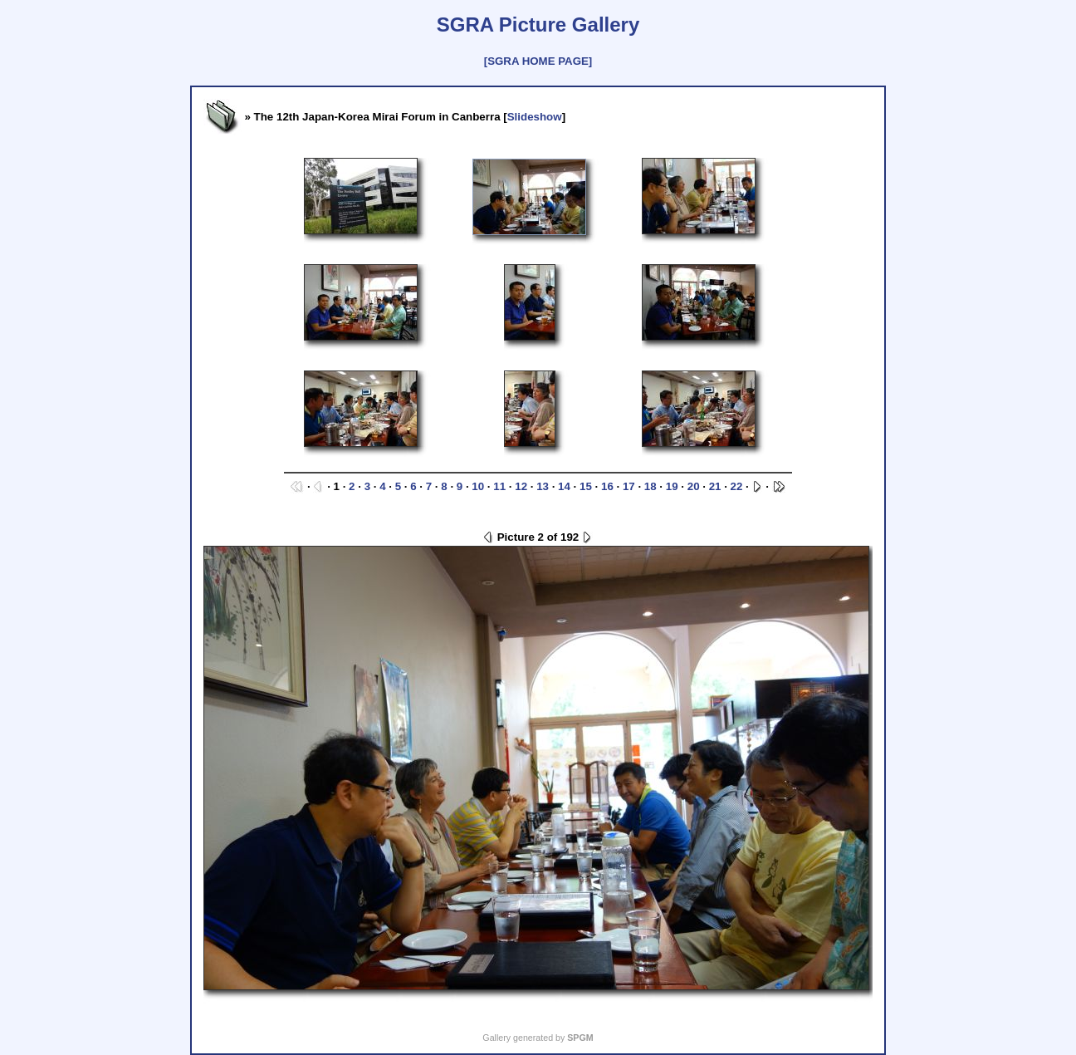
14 (564, 486)
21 (715, 486)
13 (542, 486)
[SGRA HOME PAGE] (538, 61)
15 (586, 486)
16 (607, 486)
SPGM (580, 1038)
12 (521, 486)
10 (478, 486)
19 (672, 486)
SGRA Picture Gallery (538, 24)
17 (629, 486)
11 (499, 486)
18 (650, 486)
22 (737, 486)
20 (693, 486)
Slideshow (534, 116)
